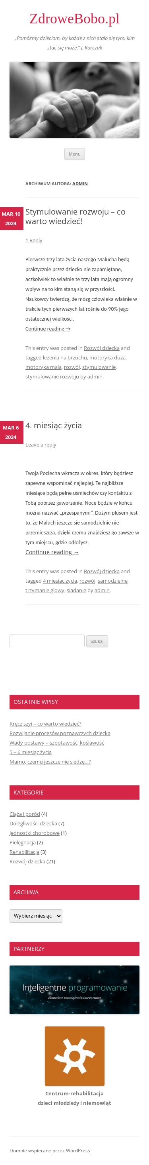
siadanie (76, 590)
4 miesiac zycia (60, 580)
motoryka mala (43, 367)
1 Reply (34, 240)
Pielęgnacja (23, 842)
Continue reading (47, 328)
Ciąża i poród (25, 813)
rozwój (72, 367)
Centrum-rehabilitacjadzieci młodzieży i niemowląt (74, 1093)
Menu (75, 154)
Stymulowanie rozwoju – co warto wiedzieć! (75, 216)
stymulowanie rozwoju (52, 376)
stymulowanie (99, 367)
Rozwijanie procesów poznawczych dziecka (60, 733)
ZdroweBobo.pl (74, 19)
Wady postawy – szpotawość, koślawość (57, 742)
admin (80, 183)
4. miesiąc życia (53, 425)
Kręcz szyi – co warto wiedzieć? (45, 723)
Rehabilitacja (24, 851)
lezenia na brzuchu (65, 357)
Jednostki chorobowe (35, 832)
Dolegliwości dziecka (33, 823)
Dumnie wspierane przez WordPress (50, 1150)
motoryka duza (107, 357)
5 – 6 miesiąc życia (31, 752)
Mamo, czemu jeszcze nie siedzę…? (50, 761)
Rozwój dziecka (102, 348)
